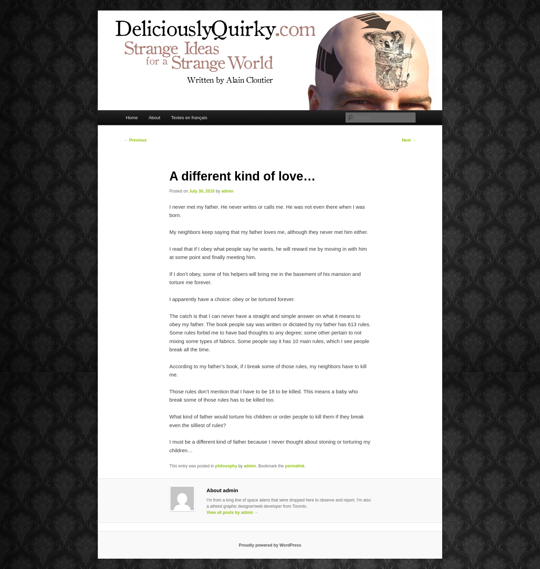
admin (227, 191)
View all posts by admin (233, 512)
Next (409, 140)
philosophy (226, 466)
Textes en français (189, 117)
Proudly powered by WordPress (270, 545)
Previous (135, 140)
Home (132, 117)
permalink (294, 466)
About (154, 117)
